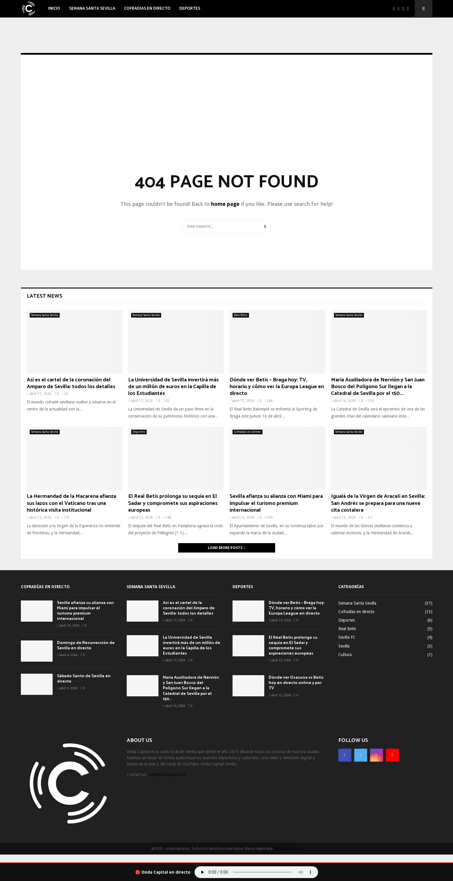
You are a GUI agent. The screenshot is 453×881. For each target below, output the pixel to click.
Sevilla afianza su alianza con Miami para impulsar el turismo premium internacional (276, 503)
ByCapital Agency (288, 849)
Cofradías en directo (147, 8)
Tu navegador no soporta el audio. (256, 872)
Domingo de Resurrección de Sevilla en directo (86, 646)
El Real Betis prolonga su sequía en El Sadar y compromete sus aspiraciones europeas (173, 503)
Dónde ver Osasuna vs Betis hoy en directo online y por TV (296, 683)
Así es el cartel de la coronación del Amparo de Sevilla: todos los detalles (71, 383)
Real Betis (241, 315)
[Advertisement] (226, 122)
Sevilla (344, 646)
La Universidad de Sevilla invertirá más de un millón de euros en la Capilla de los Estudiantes (173, 387)
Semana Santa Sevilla (92, 8)
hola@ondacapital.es (166, 774)
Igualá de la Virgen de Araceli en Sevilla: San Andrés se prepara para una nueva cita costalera (378, 503)
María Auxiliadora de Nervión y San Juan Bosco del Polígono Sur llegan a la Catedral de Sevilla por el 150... (377, 387)
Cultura (345, 654)
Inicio (54, 8)
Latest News (44, 296)
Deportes (189, 8)
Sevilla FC (346, 637)
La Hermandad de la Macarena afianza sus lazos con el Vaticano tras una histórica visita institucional (71, 503)
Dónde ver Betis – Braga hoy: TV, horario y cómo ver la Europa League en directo (277, 387)
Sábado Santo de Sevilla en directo (84, 679)
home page (225, 204)
